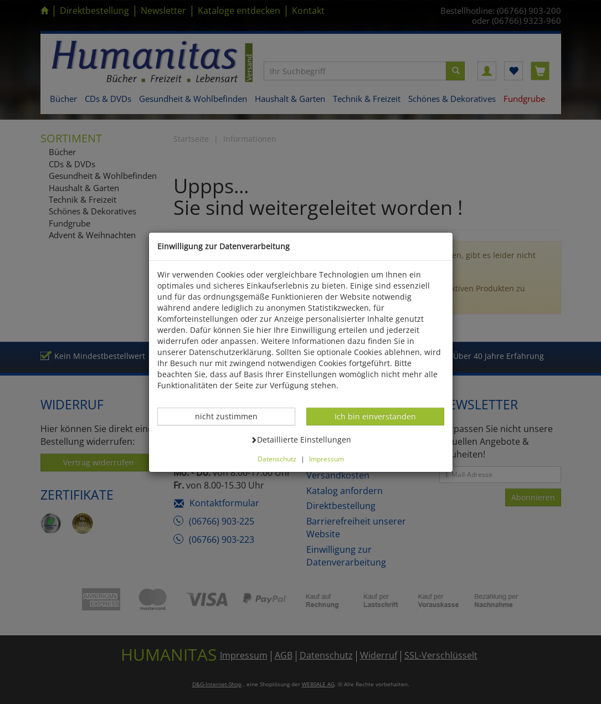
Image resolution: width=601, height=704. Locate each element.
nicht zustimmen (232, 416)
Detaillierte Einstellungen (300, 439)
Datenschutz (277, 458)
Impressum (326, 458)
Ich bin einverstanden (375, 416)
